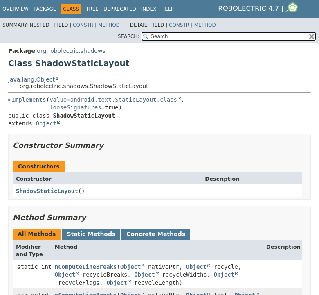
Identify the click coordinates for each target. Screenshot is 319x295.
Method (109, 25)
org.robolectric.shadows (71, 51)
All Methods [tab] (37, 234)
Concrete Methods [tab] (155, 234)
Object (46, 123)
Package (45, 9)
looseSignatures (75, 107)
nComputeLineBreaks (86, 266)
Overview (15, 9)
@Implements (27, 99)
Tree (92, 9)
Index (149, 9)
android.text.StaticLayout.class (123, 99)
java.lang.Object (31, 79)
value (58, 99)
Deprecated (119, 9)
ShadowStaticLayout (47, 191)
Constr (83, 25)
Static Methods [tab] (91, 234)
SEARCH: (128, 36)
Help (167, 9)
